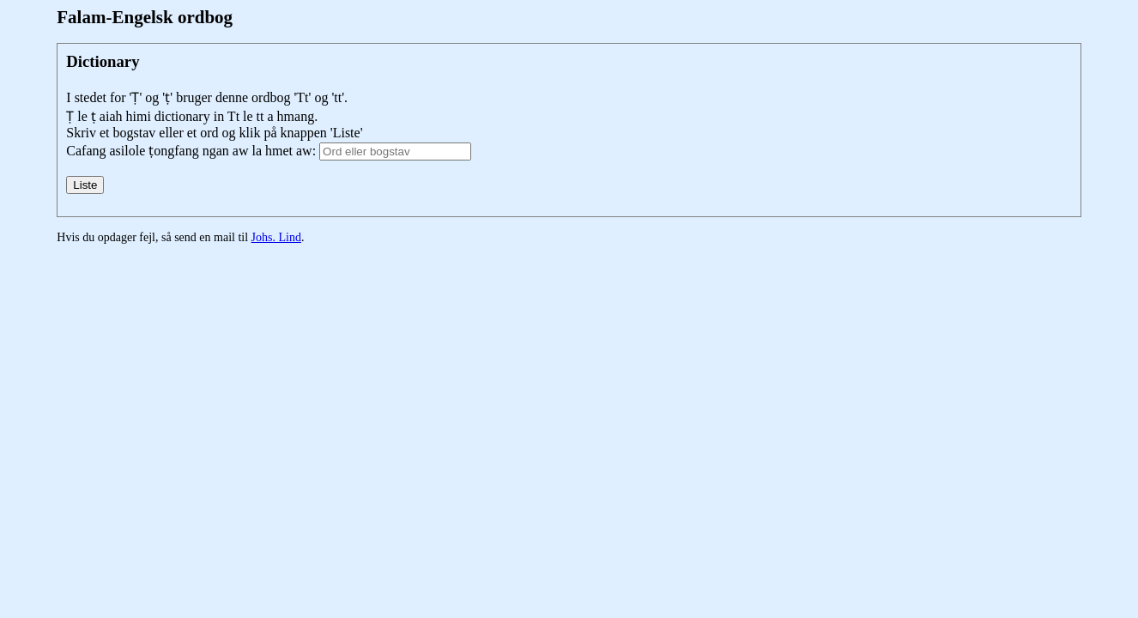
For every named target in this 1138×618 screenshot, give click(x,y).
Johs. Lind (276, 237)
